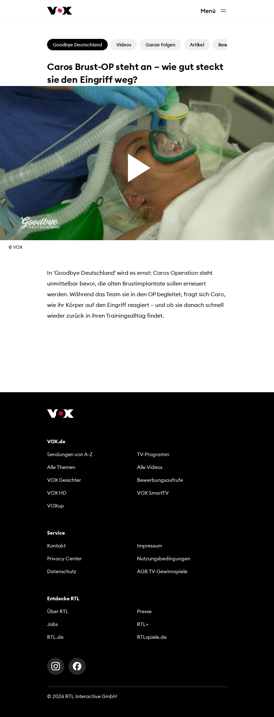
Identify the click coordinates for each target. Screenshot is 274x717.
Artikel (197, 44)
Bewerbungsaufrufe (160, 480)
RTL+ (142, 624)
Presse (144, 611)
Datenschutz (61, 571)
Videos (123, 44)
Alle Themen (61, 467)
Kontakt (56, 545)
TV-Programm (153, 454)
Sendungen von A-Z (69, 454)
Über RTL (57, 611)
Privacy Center (64, 558)
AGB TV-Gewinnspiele (162, 571)
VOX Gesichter (64, 480)
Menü (214, 11)
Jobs (52, 624)
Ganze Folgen (161, 44)
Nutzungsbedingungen (163, 558)
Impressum (149, 545)
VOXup (55, 506)
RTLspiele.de (152, 637)
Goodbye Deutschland (77, 44)
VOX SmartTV (153, 493)
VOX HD (56, 493)
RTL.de (55, 637)
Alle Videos (149, 467)
